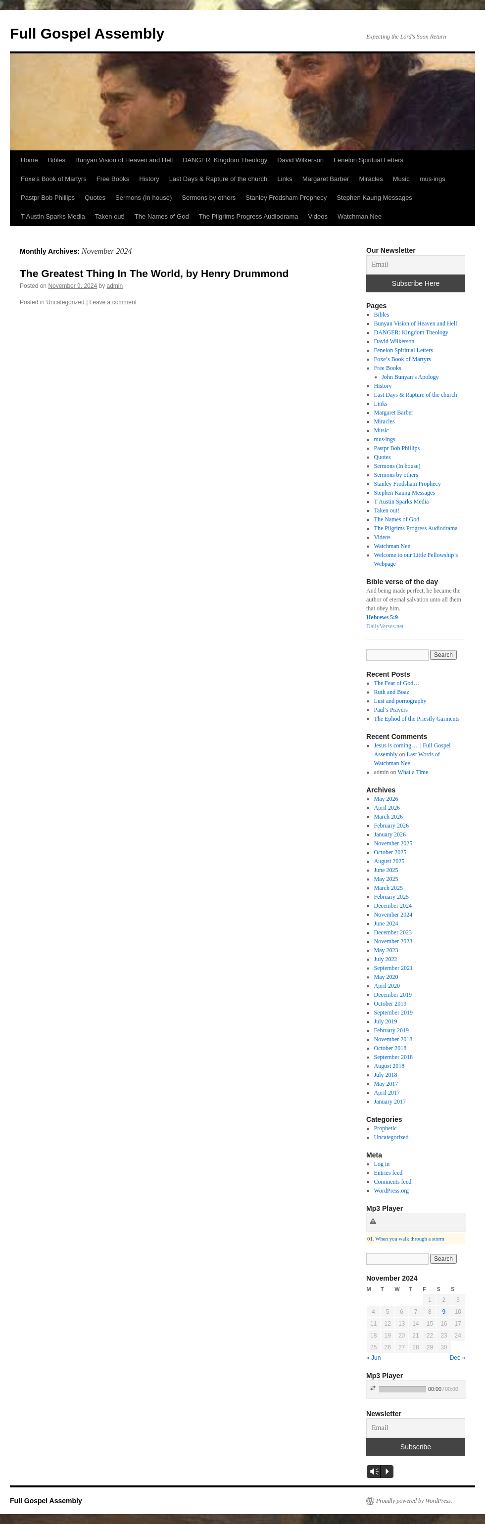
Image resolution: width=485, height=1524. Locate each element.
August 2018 (389, 1065)
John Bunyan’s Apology (410, 376)
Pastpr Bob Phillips (48, 197)
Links (284, 179)
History (149, 179)
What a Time (412, 772)
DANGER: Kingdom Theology (225, 160)
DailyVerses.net (385, 626)
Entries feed (388, 1172)
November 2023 (393, 941)
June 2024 (386, 923)
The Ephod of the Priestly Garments (417, 718)
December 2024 (393, 905)
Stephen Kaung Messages (374, 197)
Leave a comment (113, 302)
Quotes (95, 197)
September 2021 (393, 968)
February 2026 (391, 825)
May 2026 (386, 798)
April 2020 (387, 985)
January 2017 (390, 1101)
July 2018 (385, 1074)
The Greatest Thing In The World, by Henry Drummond (154, 273)
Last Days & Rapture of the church (218, 179)
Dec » (457, 1357)
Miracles (371, 179)
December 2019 (393, 994)
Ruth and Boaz (391, 692)
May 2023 (386, 950)
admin (115, 285)
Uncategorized (65, 302)
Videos (318, 216)
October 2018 (390, 1048)
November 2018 (393, 1039)
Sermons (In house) (143, 197)
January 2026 (390, 834)
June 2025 (386, 870)
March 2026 (388, 816)
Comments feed (393, 1181)
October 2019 (390, 1003)
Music (401, 179)
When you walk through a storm (409, 1239)
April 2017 (387, 1092)
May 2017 (386, 1083)
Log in (382, 1163)
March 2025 (388, 887)
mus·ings (432, 179)
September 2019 (393, 1012)
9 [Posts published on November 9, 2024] (443, 1311)
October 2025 (390, 852)
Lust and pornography (400, 700)
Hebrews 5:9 (382, 617)
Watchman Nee (360, 216)
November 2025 (393, 843)
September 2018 (393, 1057)
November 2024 (393, 914)
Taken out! (110, 216)
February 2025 (391, 896)
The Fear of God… (397, 683)
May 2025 (386, 879)
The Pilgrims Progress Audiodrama (248, 216)
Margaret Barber (325, 179)
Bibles (56, 160)
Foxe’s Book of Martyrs (54, 179)
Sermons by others (209, 197)
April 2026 (387, 807)
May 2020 (386, 976)
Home (29, 160)
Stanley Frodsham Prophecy (286, 197)
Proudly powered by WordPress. (414, 1500)
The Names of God (162, 216)
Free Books (113, 179)
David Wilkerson (300, 160)
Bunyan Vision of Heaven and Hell (124, 160)
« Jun (373, 1357)
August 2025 (389, 861)
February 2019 (391, 1030)
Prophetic (385, 1128)
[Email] (415, 265)
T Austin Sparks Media (53, 216)
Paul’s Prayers (391, 709)
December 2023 (393, 932)
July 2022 (385, 959)
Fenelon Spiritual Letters (368, 160)
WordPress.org (391, 1190)
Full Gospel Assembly (87, 33)
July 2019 (385, 1021)
